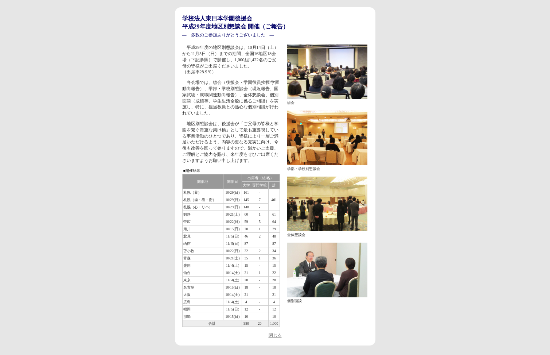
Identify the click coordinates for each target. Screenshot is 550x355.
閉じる (275, 335)
